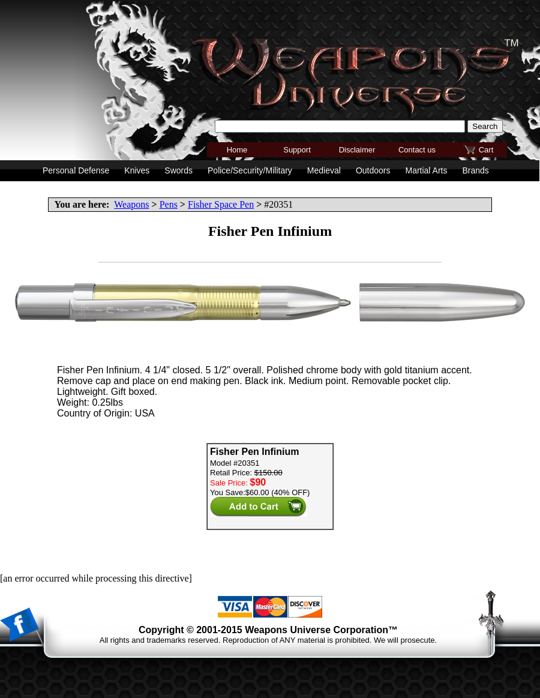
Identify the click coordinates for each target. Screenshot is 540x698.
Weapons (131, 204)
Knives (136, 170)
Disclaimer (357, 149)
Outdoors (373, 170)
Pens (169, 204)
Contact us (417, 149)
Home (237, 149)
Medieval (324, 170)
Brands (475, 170)
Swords (178, 170)
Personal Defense (76, 170)
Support (297, 149)
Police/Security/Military (250, 170)
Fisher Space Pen (221, 204)
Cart (486, 149)
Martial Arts (426, 170)
